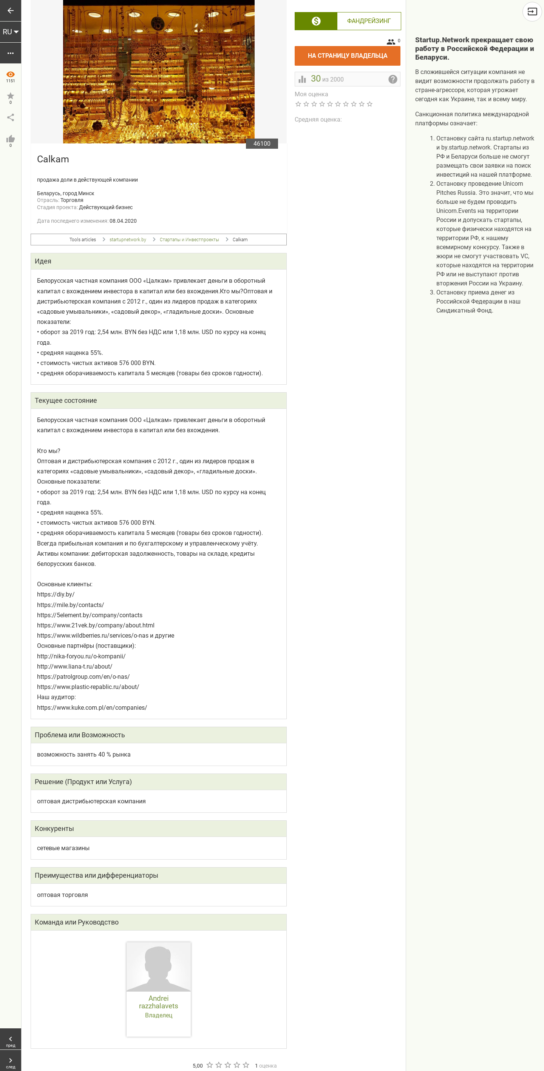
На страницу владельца (354, 52)
